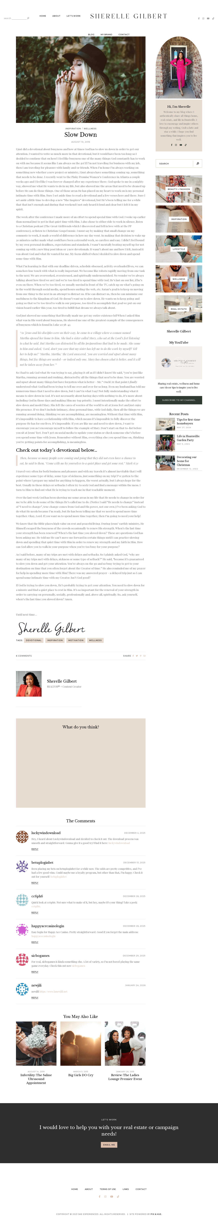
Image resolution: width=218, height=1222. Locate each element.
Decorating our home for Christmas (187, 461)
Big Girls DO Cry (80, 1075)
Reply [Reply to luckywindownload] (34, 849)
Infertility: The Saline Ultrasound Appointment (36, 1079)
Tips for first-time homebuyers (188, 421)
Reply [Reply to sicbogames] (34, 972)
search (7, 18)
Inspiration (73, 129)
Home (43, 16)
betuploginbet (42, 862)
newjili (36, 985)
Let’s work (74, 16)
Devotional (34, 640)
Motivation (75, 640)
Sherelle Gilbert (62, 681)
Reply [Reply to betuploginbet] (34, 883)
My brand (106, 35)
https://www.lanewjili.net (53, 991)
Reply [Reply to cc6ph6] (34, 912)
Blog (91, 35)
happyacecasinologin (47, 926)
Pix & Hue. (156, 1214)
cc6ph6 (37, 896)
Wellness (90, 129)
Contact (124, 35)
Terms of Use (108, 1189)
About (56, 16)
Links (126, 1189)
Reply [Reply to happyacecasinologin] (34, 942)
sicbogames (40, 956)
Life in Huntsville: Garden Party (188, 438)
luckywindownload (46, 833)
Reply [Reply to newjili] (34, 997)
